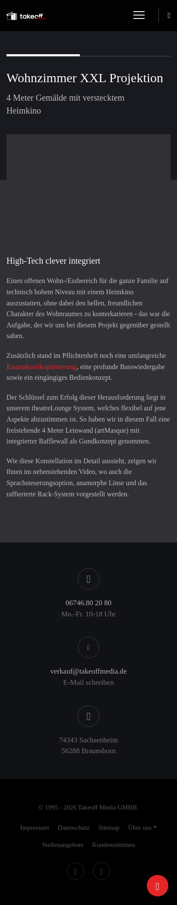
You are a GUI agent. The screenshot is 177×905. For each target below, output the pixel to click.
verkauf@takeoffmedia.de (88, 671)
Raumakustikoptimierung (41, 366)
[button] (142, 827)
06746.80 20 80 (88, 603)
